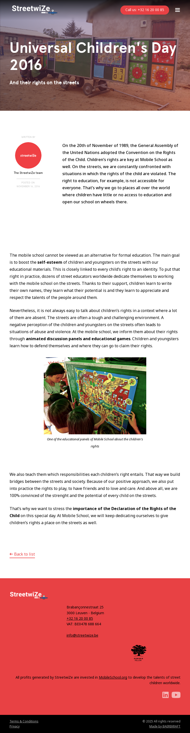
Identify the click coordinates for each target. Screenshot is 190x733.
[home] (33, 10)
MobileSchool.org (113, 677)
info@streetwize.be (82, 635)
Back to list (24, 554)
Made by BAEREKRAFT (164, 726)
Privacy (15, 726)
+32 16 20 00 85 (80, 618)
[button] (177, 10)
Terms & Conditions (24, 721)
